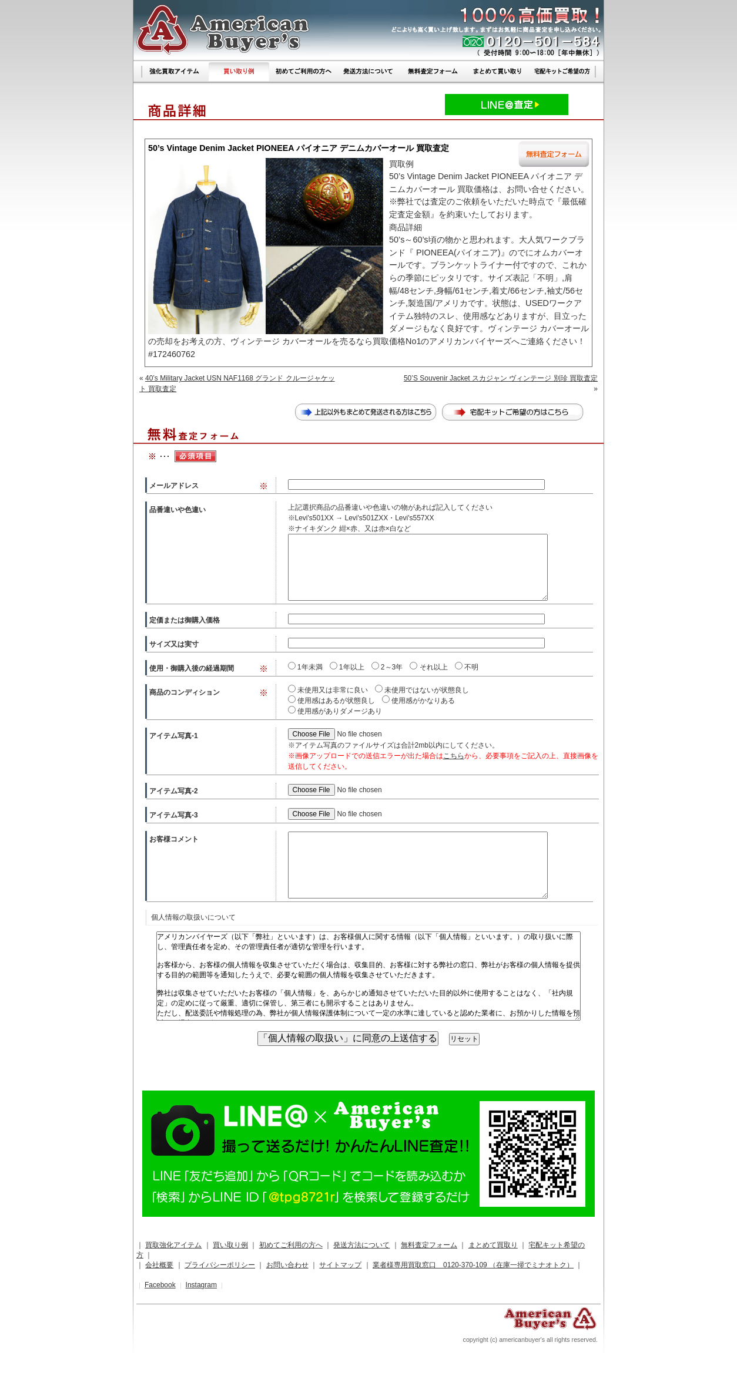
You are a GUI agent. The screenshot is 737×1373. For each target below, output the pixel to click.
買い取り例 (230, 1245)
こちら (453, 756)
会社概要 (159, 1265)
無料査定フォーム (429, 1245)
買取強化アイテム (173, 1245)
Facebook (160, 1285)
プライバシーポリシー (220, 1265)
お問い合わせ (287, 1265)
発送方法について (361, 1245)
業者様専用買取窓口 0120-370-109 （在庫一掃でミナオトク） (473, 1265)
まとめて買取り (493, 1245)
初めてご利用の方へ (291, 1245)
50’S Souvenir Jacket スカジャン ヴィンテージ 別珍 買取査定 (501, 378)
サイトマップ (340, 1265)
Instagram (201, 1285)
